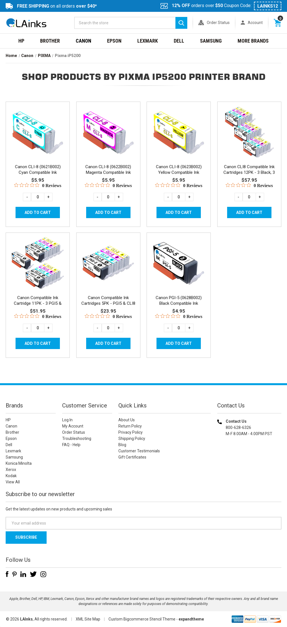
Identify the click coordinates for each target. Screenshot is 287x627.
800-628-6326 (238, 427)
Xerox (11, 469)
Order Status (218, 22)
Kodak (11, 475)
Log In (67, 420)
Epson (114, 41)
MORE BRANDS (253, 41)
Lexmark (147, 41)
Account (255, 22)
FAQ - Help (71, 444)
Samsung (211, 41)
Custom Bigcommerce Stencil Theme (141, 619)
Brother (50, 41)
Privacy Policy (130, 432)
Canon (83, 41)
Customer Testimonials (139, 451)
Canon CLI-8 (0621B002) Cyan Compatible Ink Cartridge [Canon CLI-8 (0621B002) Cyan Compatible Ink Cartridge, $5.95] (38, 172)
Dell (179, 41)
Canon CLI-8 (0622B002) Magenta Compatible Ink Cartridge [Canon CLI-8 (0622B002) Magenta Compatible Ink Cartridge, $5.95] (108, 172)
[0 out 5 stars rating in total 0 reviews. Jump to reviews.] (37, 185)
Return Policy (130, 426)
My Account (72, 426)
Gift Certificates (132, 457)
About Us (126, 420)
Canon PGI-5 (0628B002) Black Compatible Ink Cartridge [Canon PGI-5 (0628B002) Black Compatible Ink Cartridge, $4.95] (179, 303)
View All (13, 482)
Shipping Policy (131, 438)
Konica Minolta (19, 463)
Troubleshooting (76, 438)
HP (21, 41)
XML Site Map (88, 619)
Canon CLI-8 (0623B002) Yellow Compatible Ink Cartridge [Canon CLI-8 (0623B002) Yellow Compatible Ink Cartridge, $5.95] (179, 172)
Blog (122, 444)
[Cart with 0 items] (277, 22)
